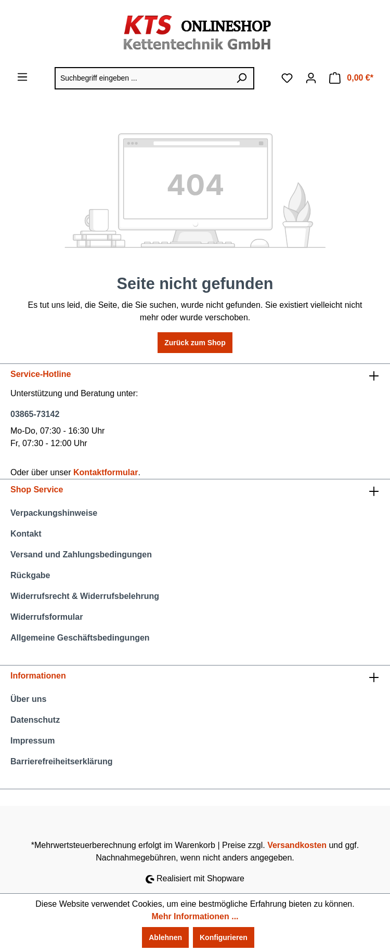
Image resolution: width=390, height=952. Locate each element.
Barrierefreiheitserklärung (61, 761)
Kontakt (26, 533)
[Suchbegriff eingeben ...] (142, 78)
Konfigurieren (224, 937)
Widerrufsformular (46, 616)
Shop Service (36, 489)
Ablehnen (165, 937)
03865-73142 (34, 414)
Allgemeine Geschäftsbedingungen (80, 637)
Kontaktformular (105, 472)
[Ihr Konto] (311, 78)
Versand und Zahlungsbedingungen (81, 554)
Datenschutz (35, 719)
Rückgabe (30, 575)
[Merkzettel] (287, 78)
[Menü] (22, 77)
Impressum (32, 740)
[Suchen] (241, 78)
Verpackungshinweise (53, 512)
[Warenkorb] (351, 78)
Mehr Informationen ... (194, 916)
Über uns (28, 699)
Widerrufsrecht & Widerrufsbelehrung (84, 596)
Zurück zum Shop (194, 342)
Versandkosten (297, 845)
